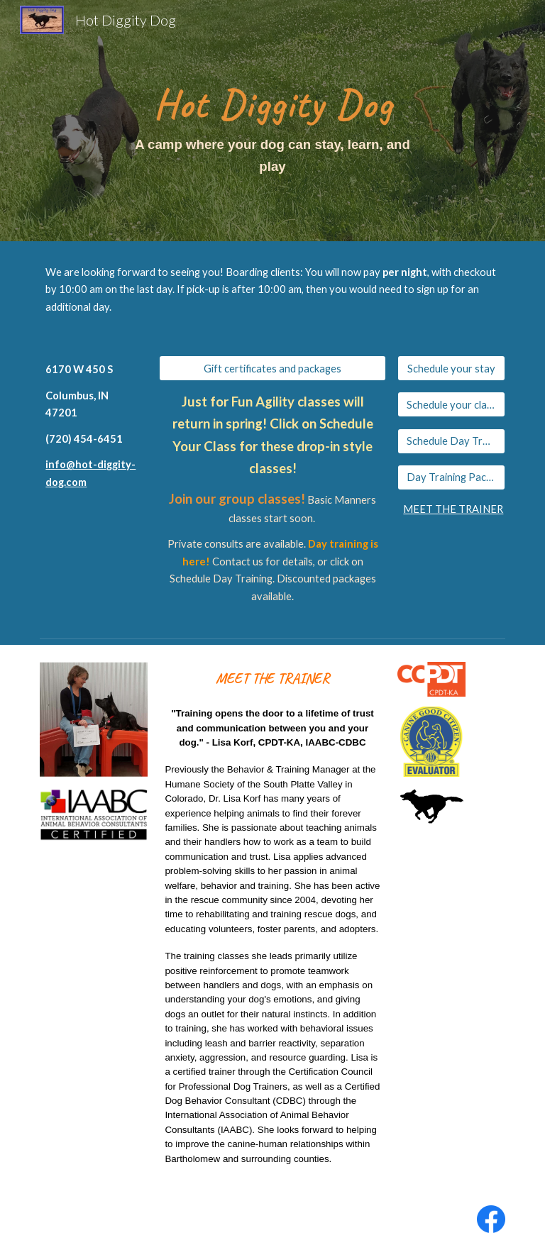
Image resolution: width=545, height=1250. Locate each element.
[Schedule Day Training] (451, 440)
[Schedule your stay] (451, 368)
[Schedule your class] (451, 404)
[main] (272, 120)
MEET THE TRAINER (453, 509)
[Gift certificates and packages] (272, 368)
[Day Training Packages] (451, 477)
